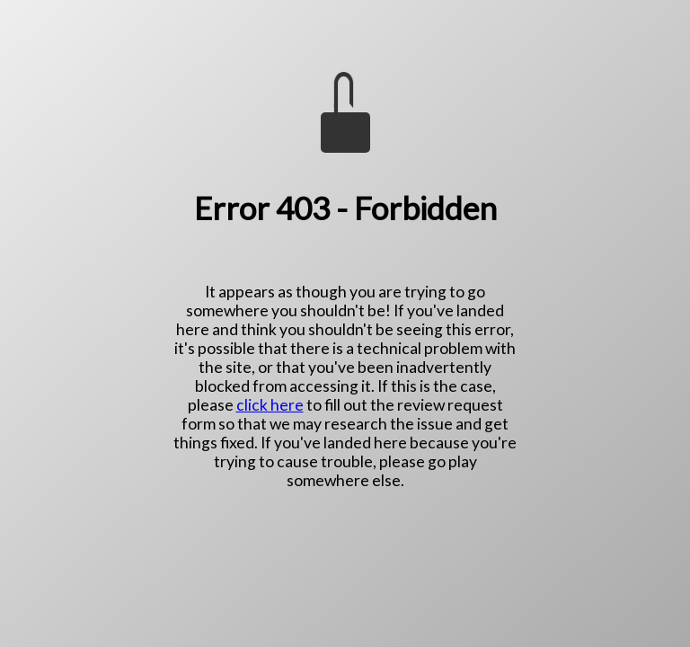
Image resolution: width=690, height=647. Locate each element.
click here (270, 404)
